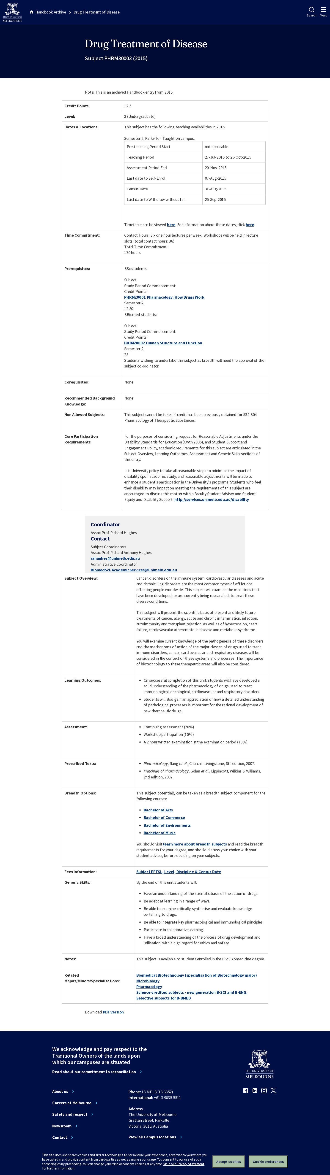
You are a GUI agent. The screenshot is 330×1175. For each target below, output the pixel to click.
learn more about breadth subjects (195, 844)
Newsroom (62, 1126)
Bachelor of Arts (158, 810)
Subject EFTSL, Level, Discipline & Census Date (178, 871)
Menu (323, 12)
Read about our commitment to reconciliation (94, 1071)
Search (311, 12)
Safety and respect (69, 1114)
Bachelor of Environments (167, 825)
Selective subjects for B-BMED (163, 998)
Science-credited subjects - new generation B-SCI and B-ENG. (192, 992)
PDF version (113, 1012)
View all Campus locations (152, 1137)
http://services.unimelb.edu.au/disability (211, 499)
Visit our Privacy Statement (183, 1164)
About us (60, 1091)
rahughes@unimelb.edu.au (115, 558)
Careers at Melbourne (71, 1102)
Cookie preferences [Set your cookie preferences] (268, 1161)
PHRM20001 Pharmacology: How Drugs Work (164, 297)
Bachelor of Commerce (164, 817)
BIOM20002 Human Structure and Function (163, 343)
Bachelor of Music (160, 832)
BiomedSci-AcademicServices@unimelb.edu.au (134, 570)
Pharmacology (149, 986)
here (171, 224)
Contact (59, 1137)
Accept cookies (228, 1161)
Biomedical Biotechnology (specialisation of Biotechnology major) (196, 975)
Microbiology (148, 980)
